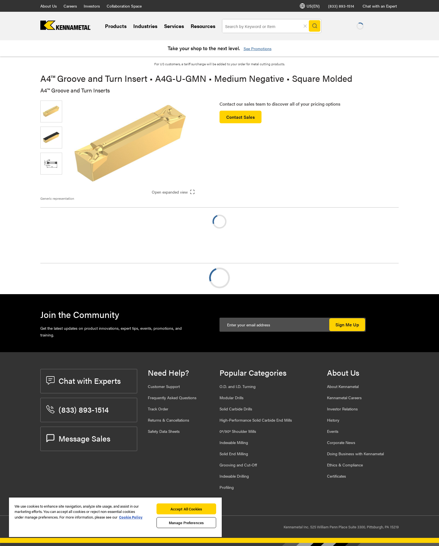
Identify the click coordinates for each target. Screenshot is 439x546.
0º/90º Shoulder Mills (238, 431)
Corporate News (341, 442)
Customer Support (164, 386)
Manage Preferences (186, 522)
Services (174, 25)
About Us (48, 6)
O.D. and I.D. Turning (238, 386)
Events (332, 431)
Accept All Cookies (186, 509)
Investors (92, 6)
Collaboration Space (124, 6)
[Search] (315, 26)
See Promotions (258, 48)
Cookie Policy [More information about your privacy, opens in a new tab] (131, 517)
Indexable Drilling (234, 476)
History (333, 420)
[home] (65, 28)
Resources (203, 25)
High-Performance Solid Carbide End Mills (256, 420)
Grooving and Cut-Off (238, 465)
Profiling (227, 487)
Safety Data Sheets (164, 431)
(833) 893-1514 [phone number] (341, 6)
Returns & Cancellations (168, 420)
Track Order (158, 409)
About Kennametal (343, 386)
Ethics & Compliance (345, 465)
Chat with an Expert (380, 6)
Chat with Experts (83, 380)
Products (116, 25)
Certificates (336, 476)
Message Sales (78, 438)
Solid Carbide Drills (236, 409)
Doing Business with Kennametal (355, 453)
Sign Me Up (347, 324)
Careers (70, 6)
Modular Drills (232, 397)
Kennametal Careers (344, 397)
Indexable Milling (234, 442)
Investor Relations (342, 409)
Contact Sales (240, 117)
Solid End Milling (234, 453)
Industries (145, 25)
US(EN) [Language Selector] (310, 6)
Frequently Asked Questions (172, 397)
